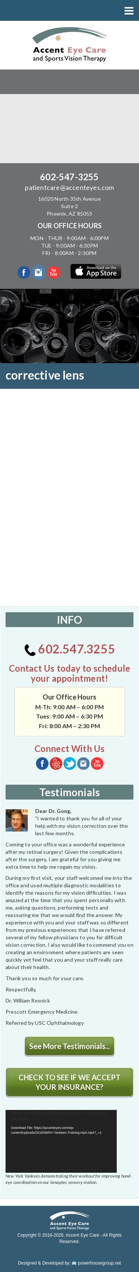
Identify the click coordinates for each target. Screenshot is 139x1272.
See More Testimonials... (69, 1046)
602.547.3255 (69, 649)
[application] (61, 1141)
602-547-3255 (69, 176)
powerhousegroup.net (96, 1263)
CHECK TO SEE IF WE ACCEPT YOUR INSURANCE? (69, 1082)
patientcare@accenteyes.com (69, 187)
